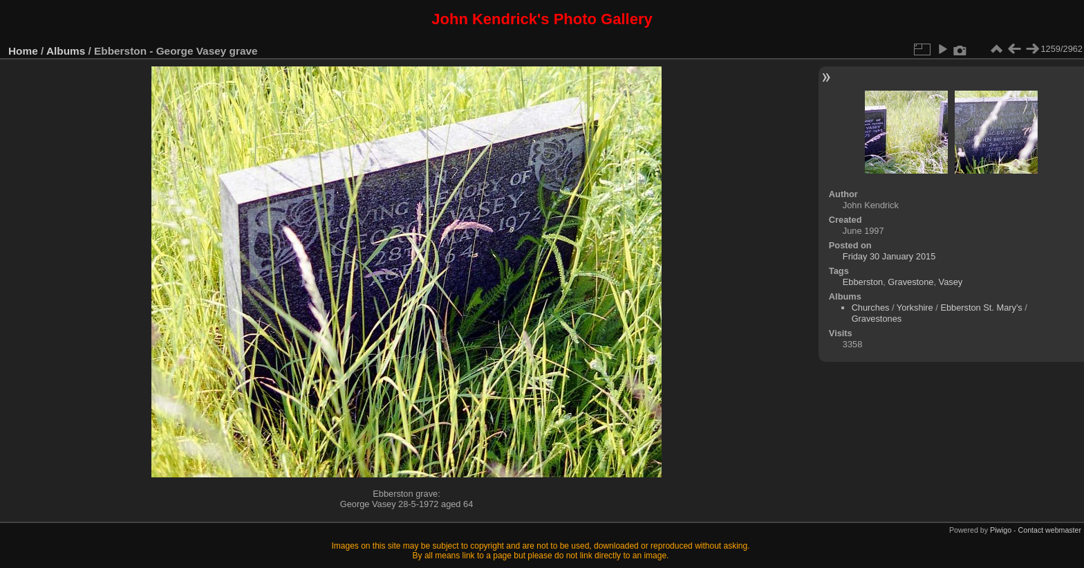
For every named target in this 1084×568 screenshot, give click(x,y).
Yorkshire (915, 307)
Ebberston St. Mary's (981, 307)
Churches (871, 307)
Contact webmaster (1049, 530)
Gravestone (910, 282)
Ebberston (863, 282)
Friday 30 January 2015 (889, 256)
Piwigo (1000, 530)
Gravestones (877, 318)
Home (23, 51)
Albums (65, 51)
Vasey (951, 282)
